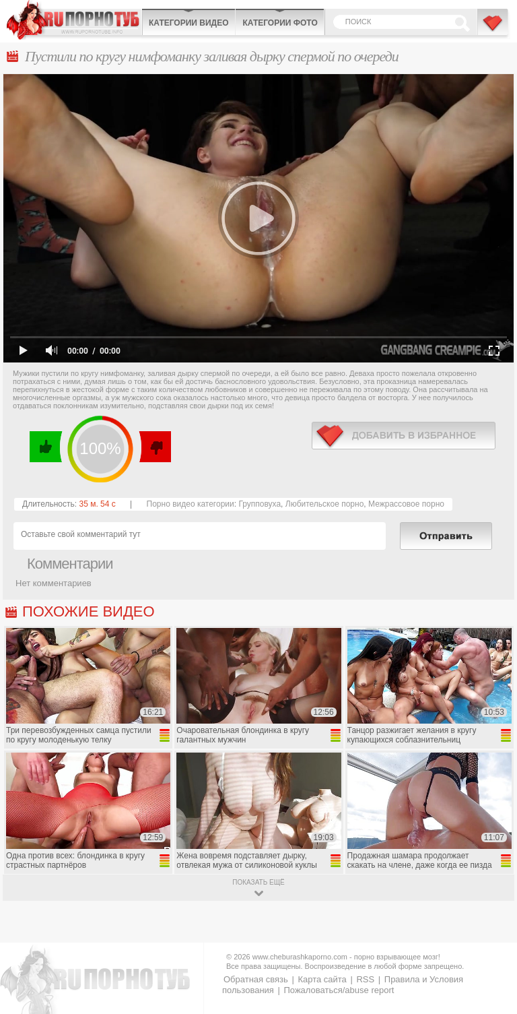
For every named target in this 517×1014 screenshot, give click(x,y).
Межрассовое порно (406, 504)
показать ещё (258, 882)
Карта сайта (322, 979)
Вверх (491, 955)
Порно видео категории (190, 504)
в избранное (403, 435)
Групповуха (259, 504)
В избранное (493, 29)
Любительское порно (324, 504)
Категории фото (279, 23)
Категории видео (188, 23)
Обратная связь (255, 979)
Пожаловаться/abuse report (338, 990)
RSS (365, 979)
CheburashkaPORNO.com (74, 20)
